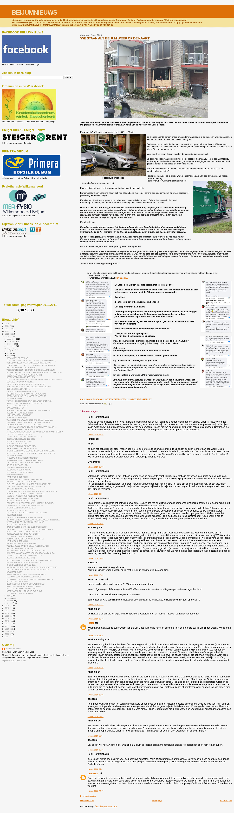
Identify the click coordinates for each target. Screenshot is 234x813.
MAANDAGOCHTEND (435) (17, 541)
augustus (11, 349)
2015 (7, 616)
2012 (7, 624)
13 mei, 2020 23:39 (96, 695)
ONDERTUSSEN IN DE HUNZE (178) (21, 508)
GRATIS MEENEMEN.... (15, 474)
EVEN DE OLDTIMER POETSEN (19, 434)
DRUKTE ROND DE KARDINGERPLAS (21, 448)
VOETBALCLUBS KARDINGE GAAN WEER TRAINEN (27, 546)
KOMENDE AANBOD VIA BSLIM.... (19, 382)
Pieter (91, 623)
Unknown (93, 773)
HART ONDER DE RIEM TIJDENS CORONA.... (24, 586)
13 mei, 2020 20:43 (96, 619)
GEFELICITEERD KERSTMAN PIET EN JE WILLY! (26, 394)
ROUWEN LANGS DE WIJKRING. (19, 441)
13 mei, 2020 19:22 (96, 605)
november (11, 341)
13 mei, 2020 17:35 (96, 575)
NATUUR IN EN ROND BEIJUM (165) (20, 489)
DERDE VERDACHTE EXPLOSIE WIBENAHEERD (26, 574)
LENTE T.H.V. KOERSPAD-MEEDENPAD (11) (24, 496)
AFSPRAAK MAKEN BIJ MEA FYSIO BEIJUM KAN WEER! (29, 560)
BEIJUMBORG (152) (14, 572)
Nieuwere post (87, 800)
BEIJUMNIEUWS (34, 12)
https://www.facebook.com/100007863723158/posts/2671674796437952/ (115, 399)
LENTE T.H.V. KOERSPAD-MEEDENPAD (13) (24, 375)
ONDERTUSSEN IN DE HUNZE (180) (21, 391)
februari (10, 601)
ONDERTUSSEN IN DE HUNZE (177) (21, 565)
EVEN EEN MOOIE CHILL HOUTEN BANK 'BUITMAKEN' (28, 484)
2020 (7, 336)
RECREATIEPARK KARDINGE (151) (20, 377)
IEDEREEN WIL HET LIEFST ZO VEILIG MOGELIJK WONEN (30, 503)
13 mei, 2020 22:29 (96, 668)
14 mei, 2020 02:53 (96, 717)
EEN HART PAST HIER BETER (18, 468)
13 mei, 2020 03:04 (96, 494)
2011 (7, 626)
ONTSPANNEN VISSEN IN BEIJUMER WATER (24, 506)
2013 (7, 621)
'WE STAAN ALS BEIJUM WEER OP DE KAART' (115, 38)
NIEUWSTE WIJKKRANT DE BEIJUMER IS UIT (24, 403)
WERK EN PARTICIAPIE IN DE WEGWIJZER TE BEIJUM (28, 387)
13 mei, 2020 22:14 (96, 635)
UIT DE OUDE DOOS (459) (17, 581)
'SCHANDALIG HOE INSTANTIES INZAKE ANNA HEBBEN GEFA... (32, 491)
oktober (10, 344)
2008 (7, 634)
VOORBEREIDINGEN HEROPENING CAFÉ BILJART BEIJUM (30, 370)
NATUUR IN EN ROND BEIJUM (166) (20, 429)
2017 (7, 611)
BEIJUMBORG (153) (14, 515)
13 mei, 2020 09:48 (96, 558)
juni (8, 353)
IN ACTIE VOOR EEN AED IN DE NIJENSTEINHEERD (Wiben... (31, 365)
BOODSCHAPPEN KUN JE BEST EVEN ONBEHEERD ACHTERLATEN (34, 372)
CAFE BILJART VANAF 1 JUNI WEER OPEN (23, 463)
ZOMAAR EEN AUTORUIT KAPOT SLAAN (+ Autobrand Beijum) (31, 361)
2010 (7, 629)
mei (9, 356)
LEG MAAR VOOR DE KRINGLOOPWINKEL (23, 577)
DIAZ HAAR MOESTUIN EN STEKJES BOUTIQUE (26, 551)
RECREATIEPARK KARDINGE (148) (20, 558)
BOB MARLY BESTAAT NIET (17, 444)
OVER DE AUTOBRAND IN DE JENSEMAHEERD (25, 384)
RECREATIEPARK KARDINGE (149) (20, 501)
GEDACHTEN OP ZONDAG (17, 358)
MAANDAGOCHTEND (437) (17, 418)
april (9, 596)
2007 (7, 637)
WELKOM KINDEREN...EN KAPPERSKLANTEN (25, 539)
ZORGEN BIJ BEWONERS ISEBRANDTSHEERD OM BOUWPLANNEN (34, 380)
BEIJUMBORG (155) (14, 399)
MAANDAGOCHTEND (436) (17, 477)
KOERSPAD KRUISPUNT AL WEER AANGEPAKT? (26, 396)
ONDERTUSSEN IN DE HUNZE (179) (21, 446)
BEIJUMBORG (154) (14, 456)
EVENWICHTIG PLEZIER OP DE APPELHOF (24, 425)
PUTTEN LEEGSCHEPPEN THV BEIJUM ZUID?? (25, 494)
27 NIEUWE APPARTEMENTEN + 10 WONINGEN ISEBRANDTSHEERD (34, 432)
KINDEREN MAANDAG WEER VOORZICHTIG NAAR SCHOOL (31, 553)
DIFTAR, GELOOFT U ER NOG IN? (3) (21, 482)
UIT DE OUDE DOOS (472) (17, 406)
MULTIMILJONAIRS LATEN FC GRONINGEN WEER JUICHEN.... (31, 427)
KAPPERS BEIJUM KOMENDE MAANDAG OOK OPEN (27, 570)
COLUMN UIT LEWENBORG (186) (19, 593)
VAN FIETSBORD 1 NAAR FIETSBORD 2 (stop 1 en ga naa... (30, 420)
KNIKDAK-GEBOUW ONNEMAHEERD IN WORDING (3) (28, 422)
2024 (7, 326)
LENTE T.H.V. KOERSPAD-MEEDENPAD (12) (24, 437)
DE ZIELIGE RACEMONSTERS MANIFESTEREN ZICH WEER (30, 453)
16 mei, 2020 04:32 (96, 769)
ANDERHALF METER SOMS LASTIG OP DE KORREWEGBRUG (31, 567)
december (11, 339)
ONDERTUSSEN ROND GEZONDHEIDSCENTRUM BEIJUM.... (31, 451)
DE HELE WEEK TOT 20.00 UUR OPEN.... (22, 534)
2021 (7, 334)
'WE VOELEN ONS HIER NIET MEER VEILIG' (24, 479)
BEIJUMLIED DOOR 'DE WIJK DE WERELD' (23, 562)
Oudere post (226, 800)
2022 (7, 331)
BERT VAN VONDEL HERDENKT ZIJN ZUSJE (24, 591)
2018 (7, 608)
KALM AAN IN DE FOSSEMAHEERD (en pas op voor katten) (29, 529)
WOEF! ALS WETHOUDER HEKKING (21, 589)
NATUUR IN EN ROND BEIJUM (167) (20, 368)
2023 (7, 329)
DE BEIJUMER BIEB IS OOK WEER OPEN (23, 532)
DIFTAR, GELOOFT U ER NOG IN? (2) (21, 543)
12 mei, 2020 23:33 (96, 467)
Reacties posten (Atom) (106, 806)
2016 (7, 613)
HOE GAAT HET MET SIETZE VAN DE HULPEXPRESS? (28, 410)
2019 (7, 606)
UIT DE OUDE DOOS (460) (17, 524)
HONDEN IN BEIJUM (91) (16, 510)
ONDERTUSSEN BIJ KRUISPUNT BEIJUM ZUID (25, 517)
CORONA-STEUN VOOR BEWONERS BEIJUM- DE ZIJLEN (29, 579)
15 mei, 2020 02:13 (96, 750)
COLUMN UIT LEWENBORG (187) (19, 536)
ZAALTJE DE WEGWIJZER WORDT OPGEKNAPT (26, 487)
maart (9, 598)
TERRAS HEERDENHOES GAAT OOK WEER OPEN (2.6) (29, 401)
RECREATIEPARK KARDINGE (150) (20, 439)
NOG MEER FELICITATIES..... (18, 389)
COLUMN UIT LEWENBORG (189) (19, 413)
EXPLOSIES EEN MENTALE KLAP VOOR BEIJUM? (26, 513)
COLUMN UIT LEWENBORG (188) (19, 472)
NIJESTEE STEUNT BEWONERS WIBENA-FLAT (25, 584)
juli (8, 351)
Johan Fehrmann (12, 649)
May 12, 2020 (121, 278)
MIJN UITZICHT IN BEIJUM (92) (18, 415)
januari (10, 603)
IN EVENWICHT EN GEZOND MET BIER (22, 458)
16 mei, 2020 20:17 (96, 791)
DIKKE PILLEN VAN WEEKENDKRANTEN (22, 498)
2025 (7, 324)
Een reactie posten (88, 796)
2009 (7, 631)
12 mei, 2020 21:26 (96, 435)
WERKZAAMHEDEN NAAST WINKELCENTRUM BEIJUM (28, 363)
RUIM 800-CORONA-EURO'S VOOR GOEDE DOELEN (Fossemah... (33, 520)
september (11, 346)
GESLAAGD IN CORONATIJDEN (19, 470)
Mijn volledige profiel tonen (14, 661)
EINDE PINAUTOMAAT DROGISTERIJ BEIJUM (24, 460)
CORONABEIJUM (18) (15, 408)
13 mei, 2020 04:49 (96, 524)
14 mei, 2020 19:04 (96, 736)
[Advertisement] (16, 255)
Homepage (157, 800)
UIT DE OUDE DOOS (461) (17, 465)
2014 (7, 618)
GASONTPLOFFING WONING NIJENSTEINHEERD (26, 527)
